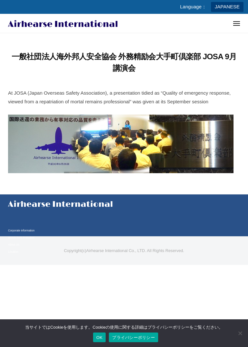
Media (11, 281)
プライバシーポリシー (133, 337)
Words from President (21, 237)
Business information (20, 267)
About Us (13, 244)
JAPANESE (227, 6)
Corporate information (21, 230)
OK (99, 337)
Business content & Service (24, 274)
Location (13, 251)
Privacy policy (16, 297)
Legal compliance (18, 304)
